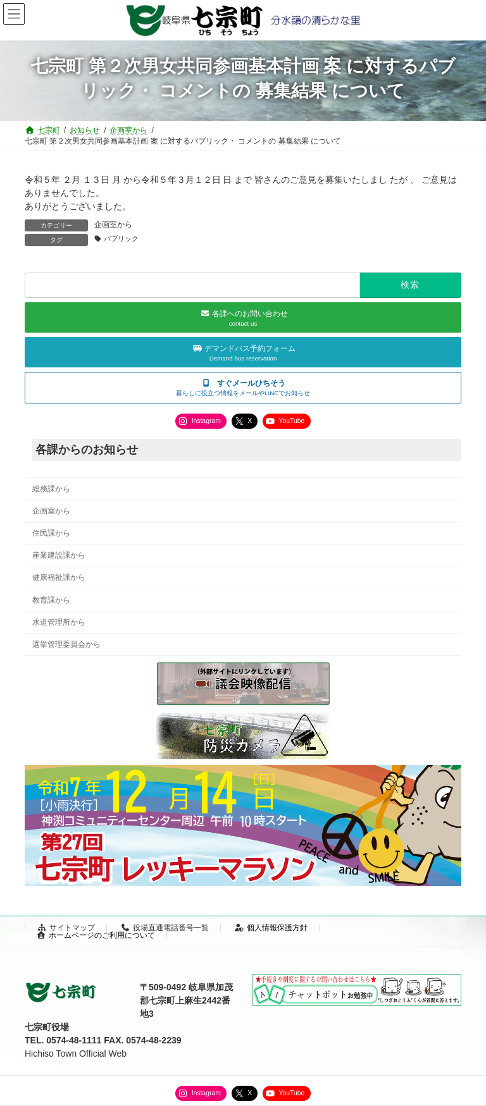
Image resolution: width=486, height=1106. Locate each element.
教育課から (51, 600)
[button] (243, 387)
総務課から (51, 488)
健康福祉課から (58, 578)
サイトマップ (66, 927)
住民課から (51, 533)
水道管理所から (58, 622)
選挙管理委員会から (66, 644)
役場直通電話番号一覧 (164, 927)
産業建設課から (58, 555)
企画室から (113, 224)
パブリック (121, 238)
